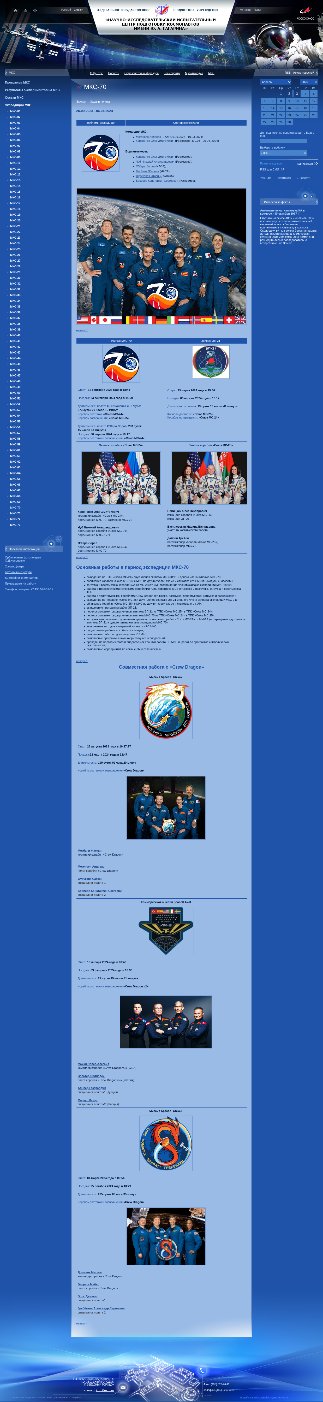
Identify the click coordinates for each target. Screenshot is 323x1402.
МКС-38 (15, 323)
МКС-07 (15, 145)
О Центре (96, 73)
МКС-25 (15, 249)
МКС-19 (15, 214)
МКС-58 (15, 438)
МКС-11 (15, 168)
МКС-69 (15, 501)
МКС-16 (15, 197)
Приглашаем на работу (20, 583)
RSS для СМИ (269, 169)
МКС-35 (15, 306)
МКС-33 (15, 295)
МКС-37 (15, 318)
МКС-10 (15, 162)
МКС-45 (15, 364)
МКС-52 (15, 404)
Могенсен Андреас (148, 136)
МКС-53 (15, 409)
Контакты (245, 9)
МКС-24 (15, 243)
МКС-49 (15, 386)
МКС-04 (15, 128)
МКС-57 (15, 432)
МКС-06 (15, 140)
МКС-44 (15, 358)
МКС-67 (15, 490)
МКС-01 (15, 111)
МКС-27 (15, 260)
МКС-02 (15, 117)
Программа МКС (17, 82)
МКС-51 (15, 398)
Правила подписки (271, 163)
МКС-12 (15, 174)
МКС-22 (15, 231)
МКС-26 (15, 254)
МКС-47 (15, 375)
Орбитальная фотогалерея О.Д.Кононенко (23, 559)
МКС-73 (15, 524)
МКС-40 (15, 335)
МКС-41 (15, 341)
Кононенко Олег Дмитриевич (155, 140)
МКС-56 (15, 427)
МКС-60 (15, 450)
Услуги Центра (15, 566)
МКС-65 (15, 478)
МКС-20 (15, 220)
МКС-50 (15, 392)
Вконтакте (284, 177)
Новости (113, 73)
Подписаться (304, 163)
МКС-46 (15, 369)
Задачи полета (101, 101)
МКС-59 (15, 444)
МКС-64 (15, 473)
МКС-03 (15, 122)
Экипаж (81, 101)
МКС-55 (15, 421)
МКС (211, 73)
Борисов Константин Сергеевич (157, 180)
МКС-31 (15, 283)
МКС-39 (15, 329)
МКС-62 (15, 461)
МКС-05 (15, 134)
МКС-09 (15, 157)
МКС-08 (15, 151)
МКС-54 (15, 415)
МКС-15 (15, 191)
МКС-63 (15, 467)
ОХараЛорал (145, 166)
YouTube (265, 177)
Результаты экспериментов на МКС (32, 90)
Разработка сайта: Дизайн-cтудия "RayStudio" (265, 1397)
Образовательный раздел (141, 73)
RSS (288, 72)
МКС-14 (15, 185)
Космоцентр (172, 73)
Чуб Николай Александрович (155, 161)
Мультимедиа (194, 73)
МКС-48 (15, 381)
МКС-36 (15, 312)
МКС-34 (15, 300)
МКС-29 (15, 272)
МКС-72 (15, 519)
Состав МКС (14, 97)
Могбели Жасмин (147, 171)
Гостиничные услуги (18, 572)
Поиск (257, 9)
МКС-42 (15, 346)
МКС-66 (15, 484)
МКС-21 (15, 226)
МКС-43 (15, 352)
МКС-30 (15, 277)
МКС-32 (15, 289)
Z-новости (303, 177)
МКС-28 (15, 266)
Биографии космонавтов (21, 577)
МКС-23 (15, 237)
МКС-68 (15, 496)
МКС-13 (15, 180)
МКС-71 (15, 513)
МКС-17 (15, 203)
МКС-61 (15, 455)
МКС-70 (15, 507)
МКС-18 (15, 208)
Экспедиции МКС (18, 105)
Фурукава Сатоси (148, 176)
